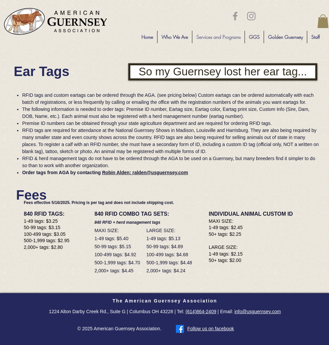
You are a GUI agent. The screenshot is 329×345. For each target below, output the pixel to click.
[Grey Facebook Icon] (235, 16)
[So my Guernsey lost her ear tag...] (222, 71)
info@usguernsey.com (258, 311)
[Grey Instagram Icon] (251, 16)
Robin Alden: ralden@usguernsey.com (145, 172)
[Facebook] (180, 329)
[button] (323, 21)
